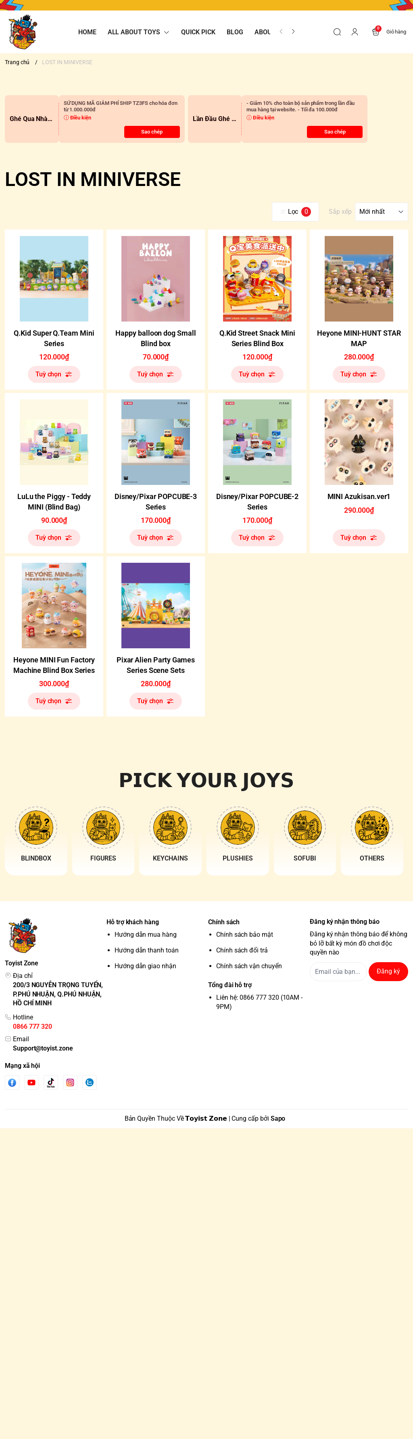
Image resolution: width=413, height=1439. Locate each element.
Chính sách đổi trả (242, 950)
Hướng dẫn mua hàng (146, 934)
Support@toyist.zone (43, 1048)
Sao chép (152, 132)
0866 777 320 (32, 1026)
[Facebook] (12, 1082)
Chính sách (224, 922)
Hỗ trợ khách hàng (132, 922)
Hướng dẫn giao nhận (145, 966)
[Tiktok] (51, 1083)
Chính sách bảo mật (244, 934)
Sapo (278, 1118)
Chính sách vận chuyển (249, 966)
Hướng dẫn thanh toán (147, 950)
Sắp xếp (340, 211)
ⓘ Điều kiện (77, 118)
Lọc (295, 212)
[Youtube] (31, 1082)
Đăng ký (388, 971)
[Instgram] (70, 1082)
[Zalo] (90, 1082)
